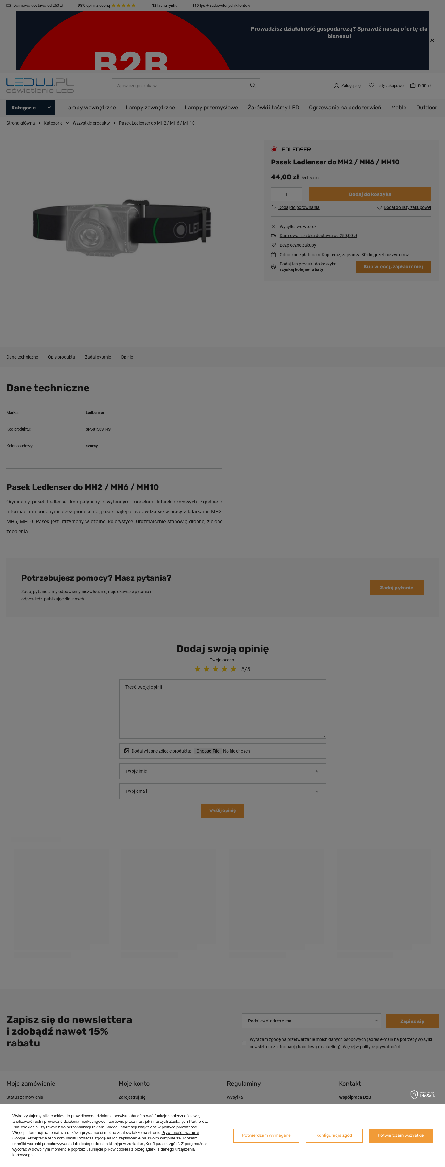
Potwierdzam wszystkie (401, 1135)
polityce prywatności (179, 1127)
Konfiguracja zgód (334, 1135)
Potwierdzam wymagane (266, 1135)
